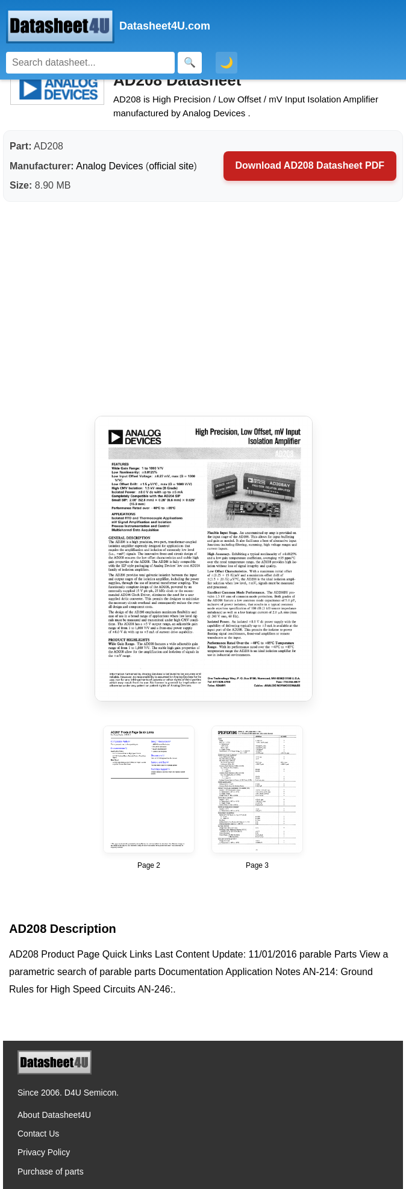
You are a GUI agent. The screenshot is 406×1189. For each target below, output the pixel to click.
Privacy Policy (43, 1152)
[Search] (90, 63)
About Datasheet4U (54, 1115)
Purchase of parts (50, 1171)
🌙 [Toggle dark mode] (226, 63)
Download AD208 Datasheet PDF (310, 165)
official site (171, 166)
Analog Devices (109, 166)
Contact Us (38, 1133)
